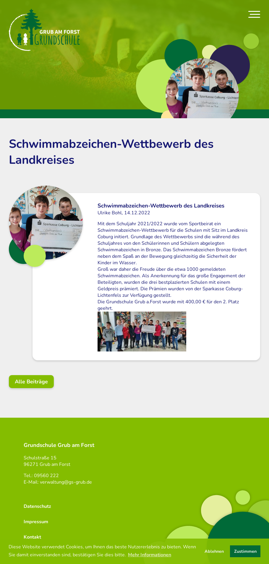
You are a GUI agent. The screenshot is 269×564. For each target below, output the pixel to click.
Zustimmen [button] (245, 551)
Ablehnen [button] (214, 551)
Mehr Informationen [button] (149, 555)
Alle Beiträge (31, 381)
